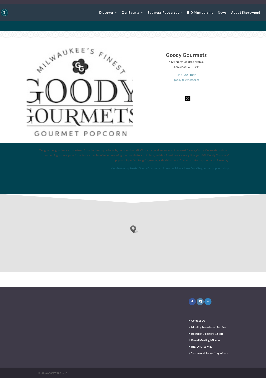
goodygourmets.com (186, 80)
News (222, 12)
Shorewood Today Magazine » (209, 353)
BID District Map (201, 346)
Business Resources (163, 12)
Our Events (131, 12)
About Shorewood (245, 12)
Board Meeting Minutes (205, 340)
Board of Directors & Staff (207, 333)
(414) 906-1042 (186, 75)
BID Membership (200, 12)
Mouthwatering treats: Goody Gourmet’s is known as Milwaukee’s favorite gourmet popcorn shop (169, 168)
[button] (134, 229)
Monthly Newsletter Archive (208, 327)
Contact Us (198, 320)
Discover (106, 12)
